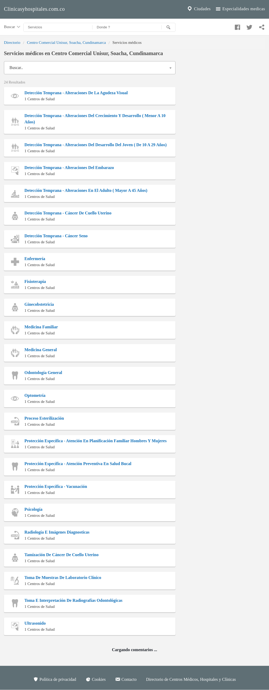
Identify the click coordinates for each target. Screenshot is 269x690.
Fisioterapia (35, 281)
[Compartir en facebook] (236, 26)
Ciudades (199, 9)
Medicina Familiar (41, 327)
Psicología (33, 509)
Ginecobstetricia (39, 304)
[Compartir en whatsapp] (261, 26)
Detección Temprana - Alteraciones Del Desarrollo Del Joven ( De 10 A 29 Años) (95, 145)
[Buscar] (168, 27)
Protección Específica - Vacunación (55, 486)
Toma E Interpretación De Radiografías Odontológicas (73, 600)
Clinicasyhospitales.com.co (34, 9)
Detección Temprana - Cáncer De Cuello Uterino (67, 213)
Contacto (126, 679)
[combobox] (89, 67)
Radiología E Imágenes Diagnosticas (57, 532)
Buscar (12, 27)
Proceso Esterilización (44, 418)
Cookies (96, 679)
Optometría (34, 395)
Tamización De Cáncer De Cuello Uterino (61, 554)
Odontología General (43, 372)
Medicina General (40, 349)
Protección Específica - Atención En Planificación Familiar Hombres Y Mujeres (95, 441)
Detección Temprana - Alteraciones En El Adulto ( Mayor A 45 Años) (85, 190)
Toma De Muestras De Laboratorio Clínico (62, 577)
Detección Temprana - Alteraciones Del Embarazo (69, 167)
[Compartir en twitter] (249, 26)
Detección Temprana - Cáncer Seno (56, 236)
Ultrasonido (35, 623)
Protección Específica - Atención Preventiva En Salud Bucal (77, 463)
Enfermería (34, 258)
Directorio (12, 42)
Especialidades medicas (240, 9)
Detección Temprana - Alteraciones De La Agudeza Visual (76, 93)
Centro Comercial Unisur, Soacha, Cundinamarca (66, 42)
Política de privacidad (54, 679)
